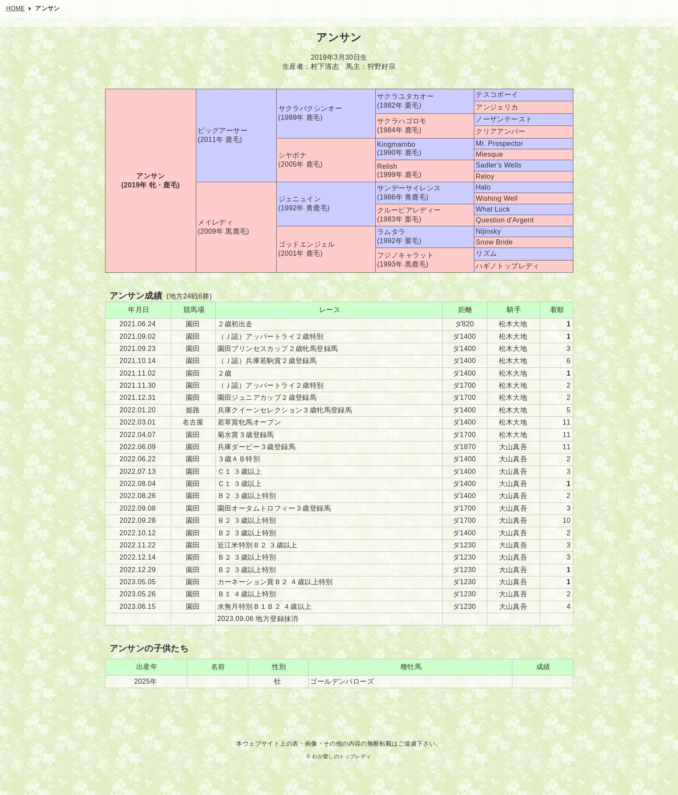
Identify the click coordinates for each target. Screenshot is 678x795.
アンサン (47, 8)
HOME (15, 8)
